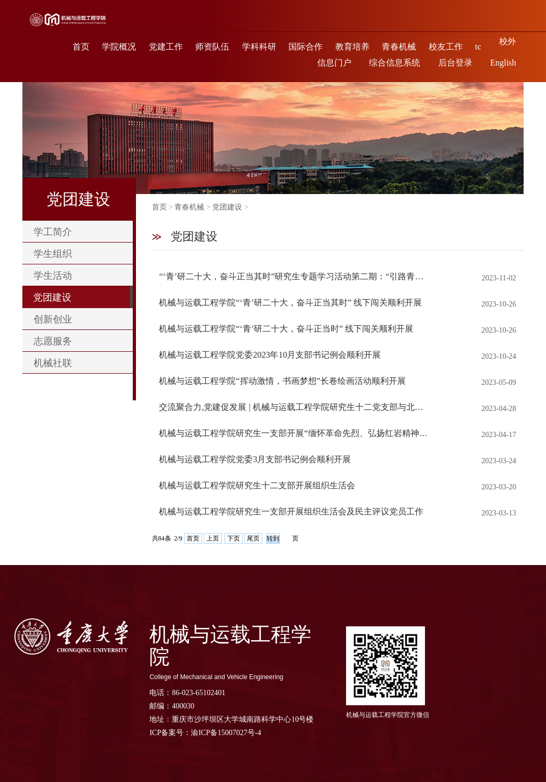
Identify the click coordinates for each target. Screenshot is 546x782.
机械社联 (53, 362)
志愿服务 (53, 340)
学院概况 (119, 46)
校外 (507, 41)
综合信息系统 (394, 62)
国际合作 (305, 46)
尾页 (253, 538)
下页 (233, 538)
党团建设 (52, 297)
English (503, 62)
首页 (81, 46)
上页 (212, 538)
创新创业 (53, 318)
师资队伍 (212, 46)
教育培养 (352, 46)
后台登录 (455, 62)
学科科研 (259, 46)
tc (478, 46)
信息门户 (334, 62)
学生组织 (53, 253)
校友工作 (446, 46)
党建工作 (166, 46)
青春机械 (399, 46)
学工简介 (53, 231)
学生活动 (53, 275)
